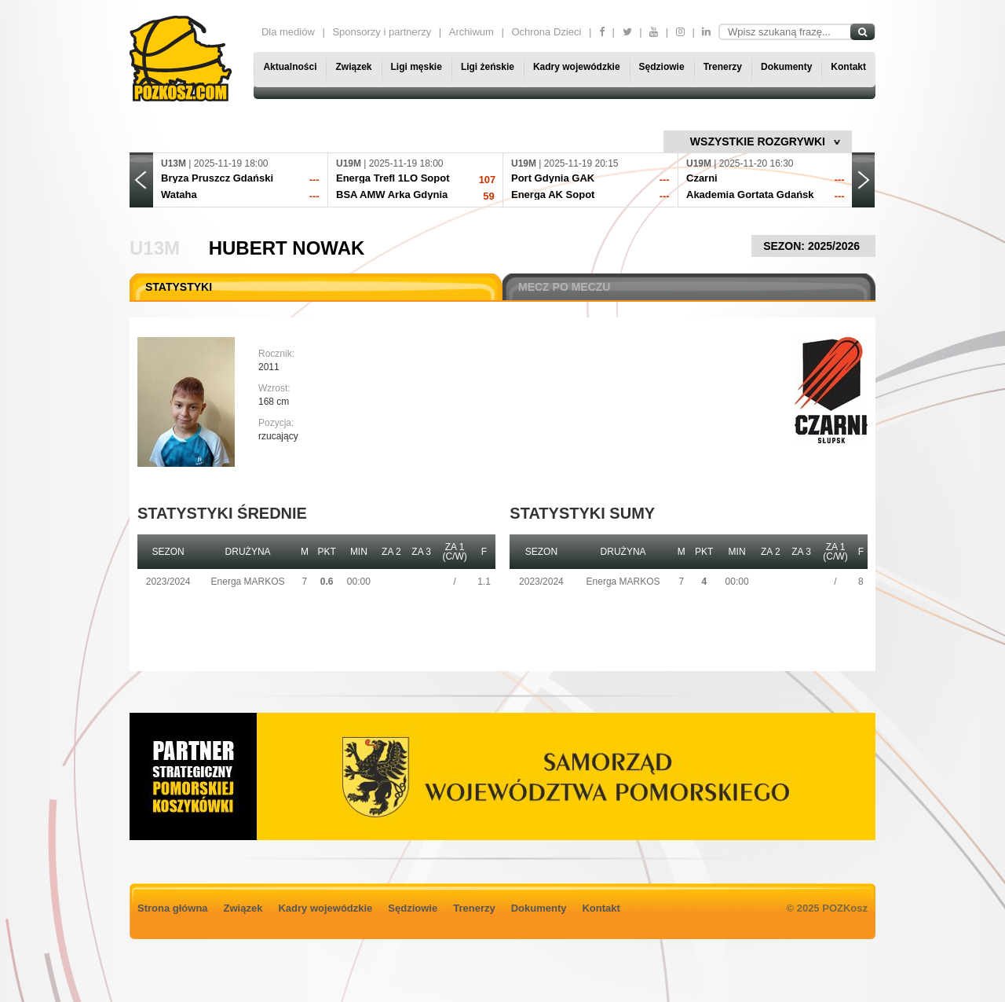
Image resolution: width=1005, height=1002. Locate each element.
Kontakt (848, 66)
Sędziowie (662, 66)
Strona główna (172, 908)
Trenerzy (723, 66)
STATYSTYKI (178, 287)
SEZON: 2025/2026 (813, 246)
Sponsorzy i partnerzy (381, 32)
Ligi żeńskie (487, 66)
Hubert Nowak (287, 248)
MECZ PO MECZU (564, 287)
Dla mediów (288, 32)
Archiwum (471, 32)
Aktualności (289, 66)
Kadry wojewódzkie (576, 66)
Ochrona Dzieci (546, 32)
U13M (155, 248)
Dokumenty (786, 66)
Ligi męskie (416, 66)
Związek (353, 66)
